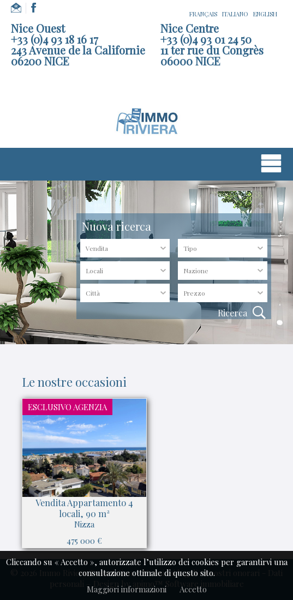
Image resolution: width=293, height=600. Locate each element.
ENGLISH (265, 14)
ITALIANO (235, 14)
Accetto (193, 589)
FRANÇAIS (203, 14)
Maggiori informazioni (126, 589)
